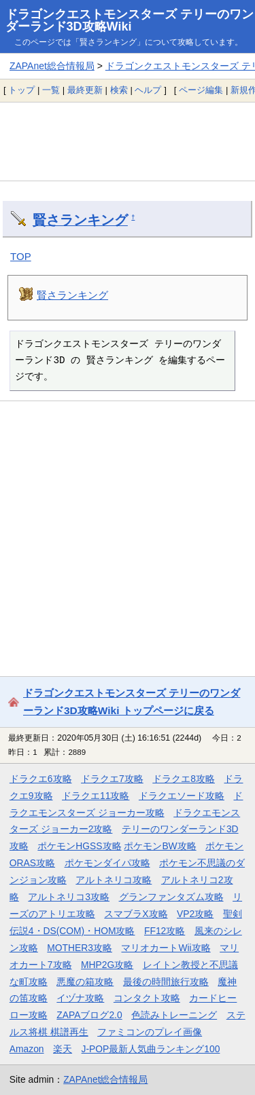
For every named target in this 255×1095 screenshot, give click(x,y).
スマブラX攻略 (135, 913)
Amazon (27, 1048)
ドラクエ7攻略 (112, 778)
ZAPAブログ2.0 (89, 1014)
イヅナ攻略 (80, 997)
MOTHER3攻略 (79, 947)
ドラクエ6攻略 (41, 778)
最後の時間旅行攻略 (166, 981)
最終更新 (85, 90)
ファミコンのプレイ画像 (149, 1031)
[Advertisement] (127, 141)
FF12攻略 (164, 930)
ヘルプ (148, 90)
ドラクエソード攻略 (181, 795)
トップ (21, 90)
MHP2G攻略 (107, 964)
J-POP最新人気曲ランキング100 (151, 1048)
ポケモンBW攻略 (160, 845)
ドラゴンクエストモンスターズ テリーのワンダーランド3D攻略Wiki (129, 20)
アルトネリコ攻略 (113, 879)
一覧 (51, 90)
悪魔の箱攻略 (85, 981)
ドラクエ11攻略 (95, 795)
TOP (20, 256)
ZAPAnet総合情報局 (52, 65)
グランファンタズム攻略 (171, 896)
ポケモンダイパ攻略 (107, 862)
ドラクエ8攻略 (183, 778)
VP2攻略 (195, 913)
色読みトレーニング (174, 1014)
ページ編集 (201, 90)
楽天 (62, 1048)
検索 (119, 90)
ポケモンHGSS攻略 (79, 845)
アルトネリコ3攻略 (68, 896)
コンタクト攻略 (147, 997)
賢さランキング (80, 219)
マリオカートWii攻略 (165, 947)
